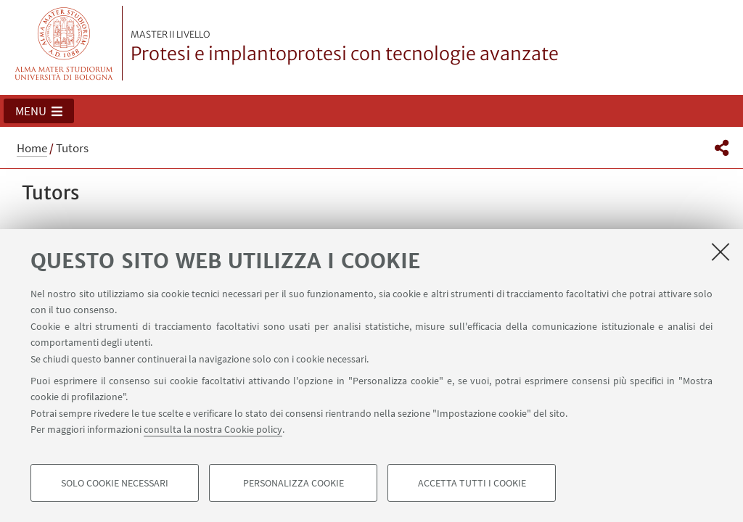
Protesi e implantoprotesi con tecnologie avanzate (345, 47)
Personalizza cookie (293, 482)
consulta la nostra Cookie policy (213, 429)
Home (32, 148)
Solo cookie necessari (114, 482)
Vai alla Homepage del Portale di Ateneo (64, 43)
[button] (39, 111)
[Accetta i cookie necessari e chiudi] (720, 251)
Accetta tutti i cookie (472, 482)
